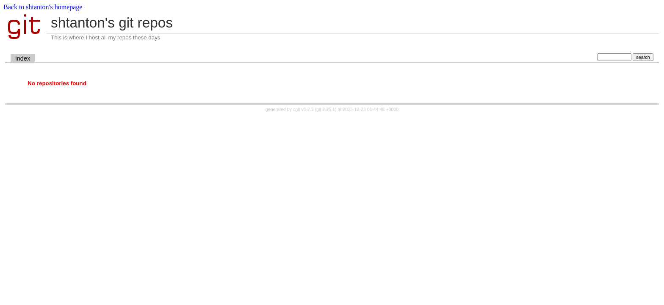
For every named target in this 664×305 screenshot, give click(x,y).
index (22, 58)
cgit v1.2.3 (303, 109)
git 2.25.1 (325, 109)
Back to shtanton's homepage (42, 7)
